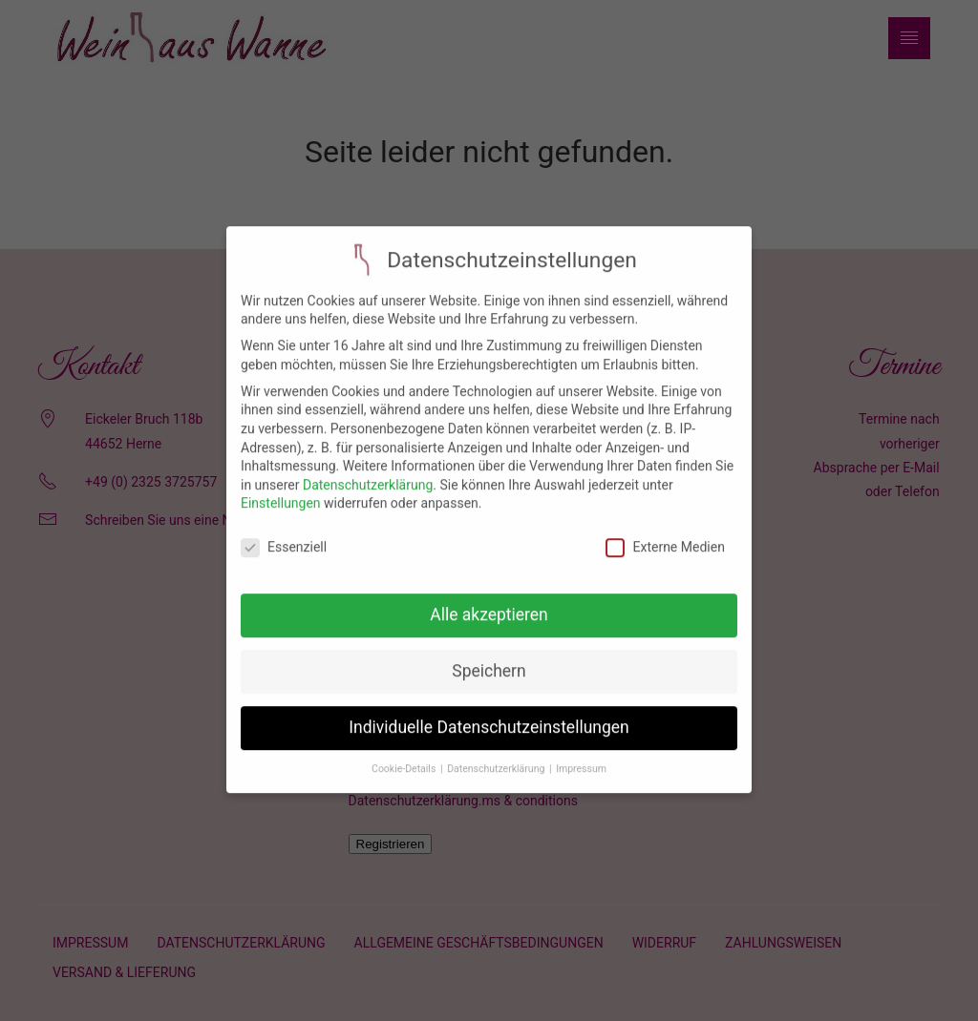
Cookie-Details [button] (405, 758)
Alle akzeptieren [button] (489, 604)
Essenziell (284, 537)
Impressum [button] (581, 758)
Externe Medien (665, 537)
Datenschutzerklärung (368, 474)
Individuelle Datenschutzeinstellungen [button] (488, 716)
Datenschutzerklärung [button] (497, 758)
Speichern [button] (488, 660)
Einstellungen (281, 492)
